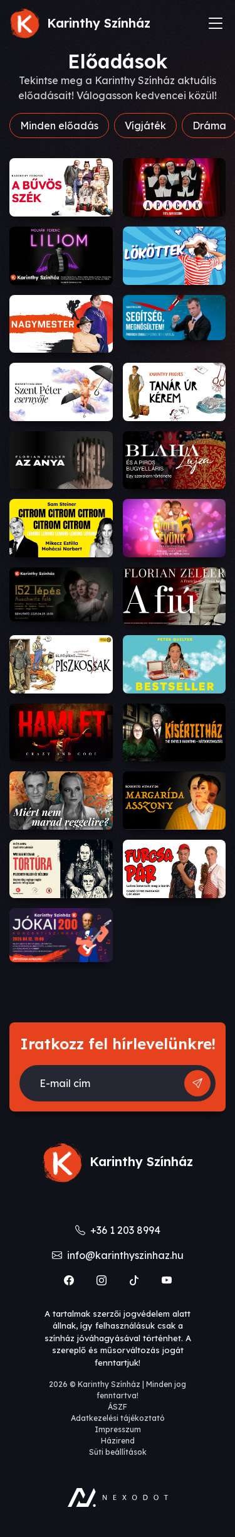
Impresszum (118, 1429)
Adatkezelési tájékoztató (118, 1418)
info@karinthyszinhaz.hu (118, 1255)
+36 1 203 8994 (117, 1230)
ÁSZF (117, 1406)
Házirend (118, 1440)
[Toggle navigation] (216, 23)
